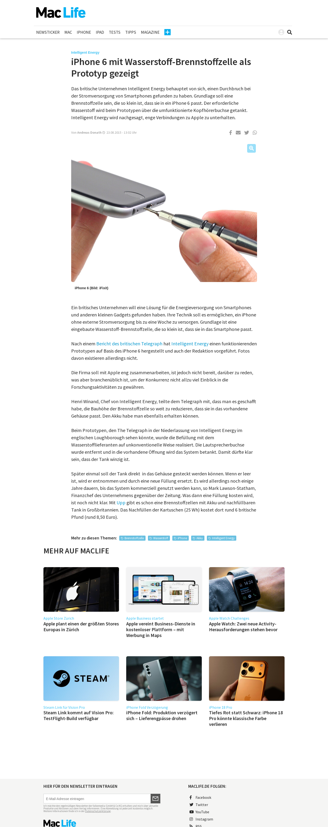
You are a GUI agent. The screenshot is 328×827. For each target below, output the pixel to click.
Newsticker (48, 32)
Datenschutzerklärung (98, 811)
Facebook (200, 797)
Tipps (130, 32)
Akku (199, 538)
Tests (114, 32)
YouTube (199, 811)
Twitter (198, 804)
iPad (100, 32)
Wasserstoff (160, 538)
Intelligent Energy (190, 344)
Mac (68, 32)
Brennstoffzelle (134, 538)
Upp (121, 502)
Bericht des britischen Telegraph (129, 344)
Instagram (201, 819)
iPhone (84, 32)
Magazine (150, 32)
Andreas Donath (89, 132)
